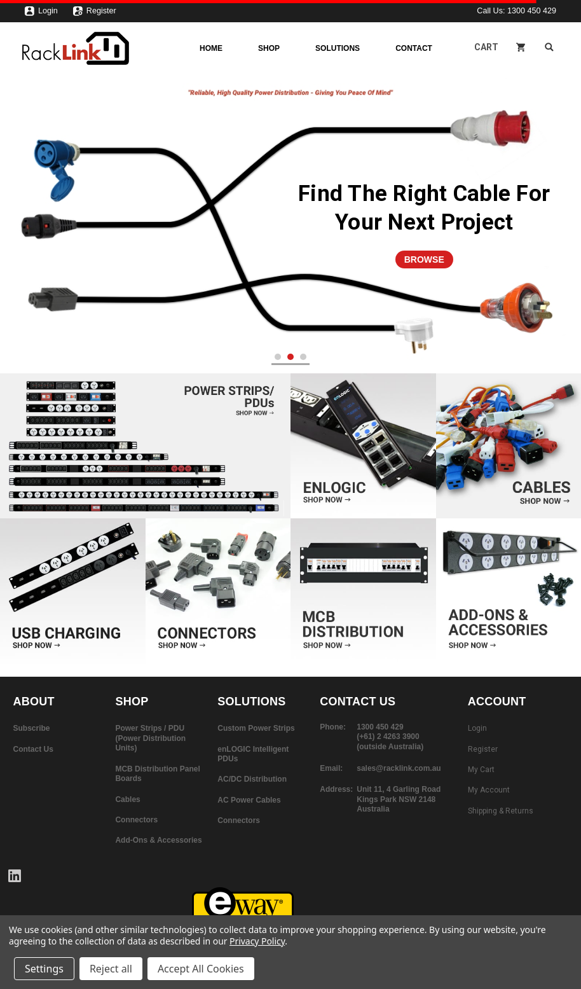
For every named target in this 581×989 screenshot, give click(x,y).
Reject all (111, 969)
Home (211, 48)
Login (41, 14)
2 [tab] (290, 357)
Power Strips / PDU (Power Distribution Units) (150, 738)
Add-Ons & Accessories (158, 840)
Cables (127, 799)
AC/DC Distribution (252, 779)
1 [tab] (278, 357)
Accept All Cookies (201, 969)
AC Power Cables (248, 800)
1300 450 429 (531, 10)
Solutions (337, 48)
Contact (413, 48)
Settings (44, 969)
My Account (489, 789)
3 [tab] (303, 357)
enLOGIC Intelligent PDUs (253, 754)
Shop (269, 48)
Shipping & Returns (500, 810)
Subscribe (31, 728)
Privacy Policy (257, 941)
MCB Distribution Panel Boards (157, 774)
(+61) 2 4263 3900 (388, 736)
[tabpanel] (290, 223)
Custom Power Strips (255, 728)
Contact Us (33, 749)
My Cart (481, 769)
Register (94, 14)
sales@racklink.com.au (399, 768)
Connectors (136, 819)
